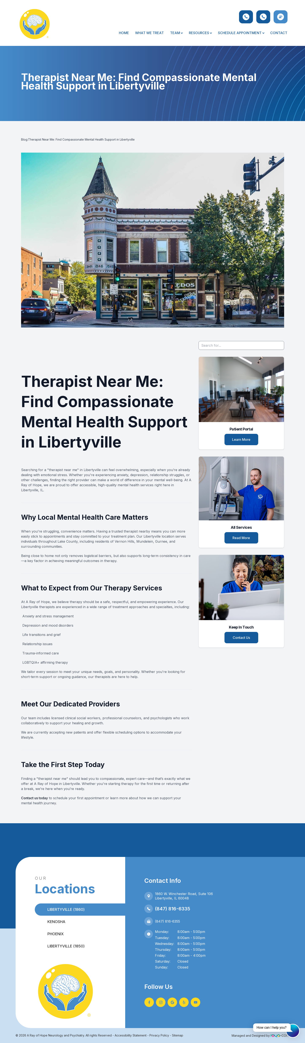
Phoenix (55, 934)
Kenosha (56, 921)
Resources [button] (200, 33)
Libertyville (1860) (66, 909)
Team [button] (176, 33)
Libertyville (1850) (66, 946)
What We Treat (149, 33)
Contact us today (34, 798)
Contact (278, 33)
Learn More (241, 439)
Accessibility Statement (130, 1035)
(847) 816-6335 (172, 908)
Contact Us (241, 637)
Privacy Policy (159, 1035)
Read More (241, 538)
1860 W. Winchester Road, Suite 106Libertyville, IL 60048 (184, 896)
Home (124, 33)
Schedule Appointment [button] (241, 33)
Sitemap (177, 1035)
